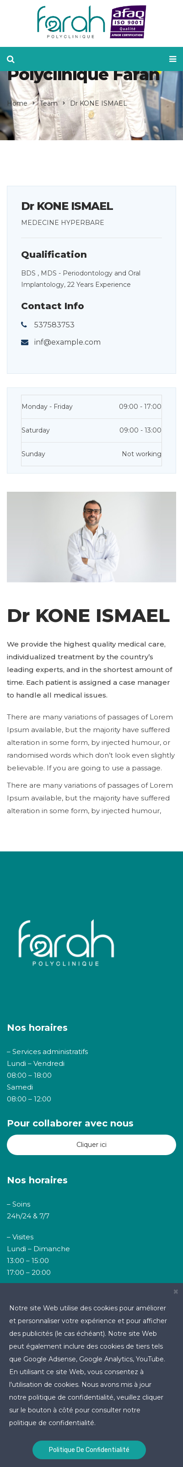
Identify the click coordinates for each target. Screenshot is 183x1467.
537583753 (54, 325)
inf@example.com (67, 342)
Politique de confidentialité (89, 1450)
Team (49, 103)
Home (17, 103)
